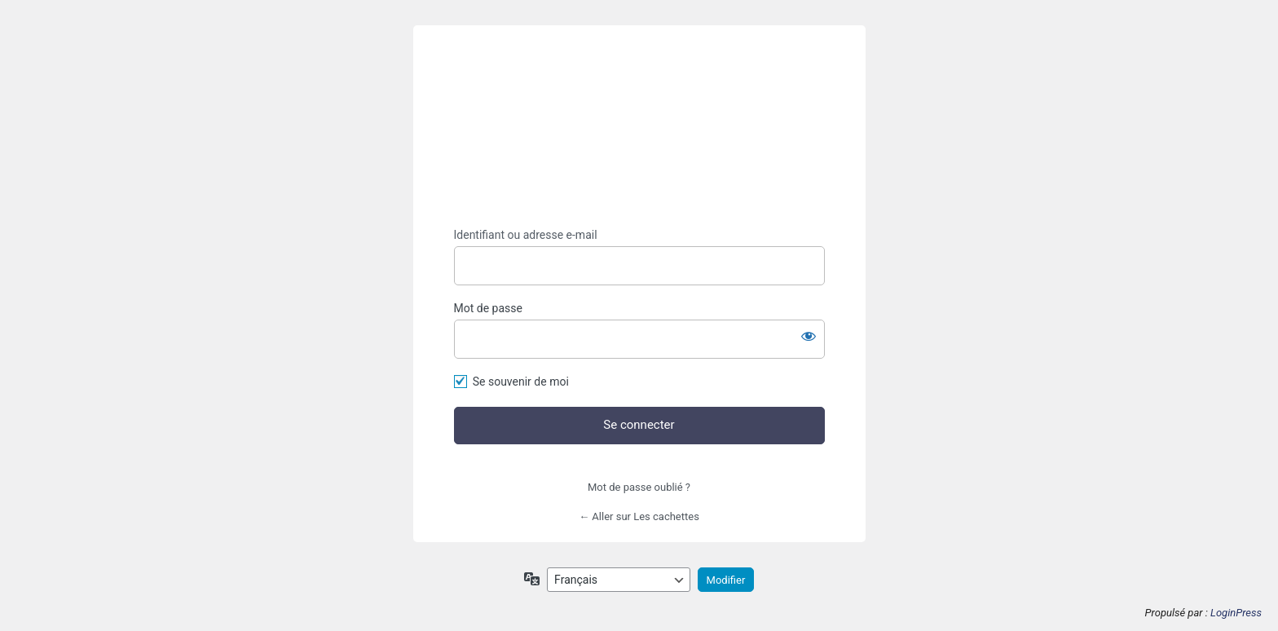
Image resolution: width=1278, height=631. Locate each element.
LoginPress (1236, 613)
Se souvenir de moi (521, 381)
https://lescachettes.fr (639, 126)
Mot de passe (488, 308)
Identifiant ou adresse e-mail (525, 234)
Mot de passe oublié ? (639, 487)
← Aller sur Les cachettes (639, 516)
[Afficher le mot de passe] (808, 336)
